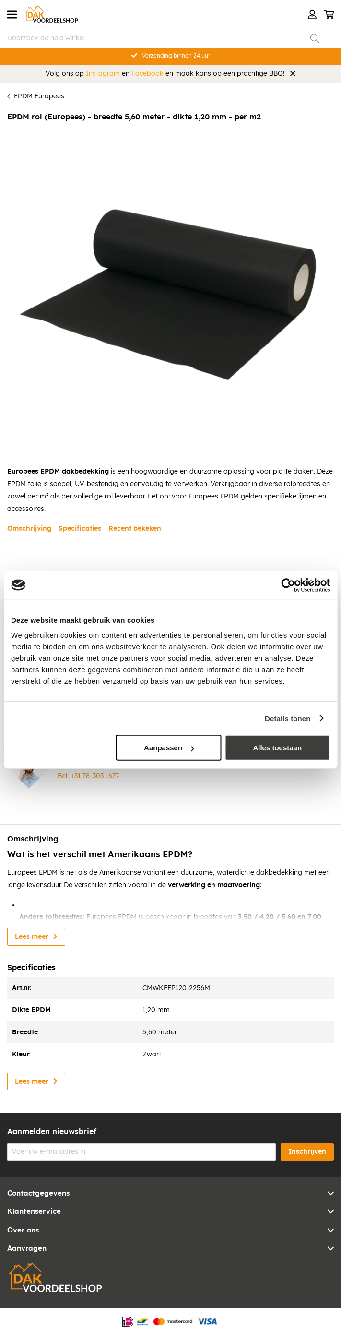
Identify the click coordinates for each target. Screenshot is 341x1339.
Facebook (147, 74)
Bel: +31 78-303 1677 (88, 776)
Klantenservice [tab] (34, 1211)
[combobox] (163, 38)
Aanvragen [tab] (27, 1248)
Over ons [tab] (23, 1230)
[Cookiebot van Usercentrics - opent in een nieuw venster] (288, 585)
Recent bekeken (134, 528)
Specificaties (80, 528)
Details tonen (287, 718)
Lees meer (31, 937)
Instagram (103, 74)
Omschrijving (29, 528)
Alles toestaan (277, 748)
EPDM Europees (39, 96)
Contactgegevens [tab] (38, 1193)
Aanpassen (169, 748)
